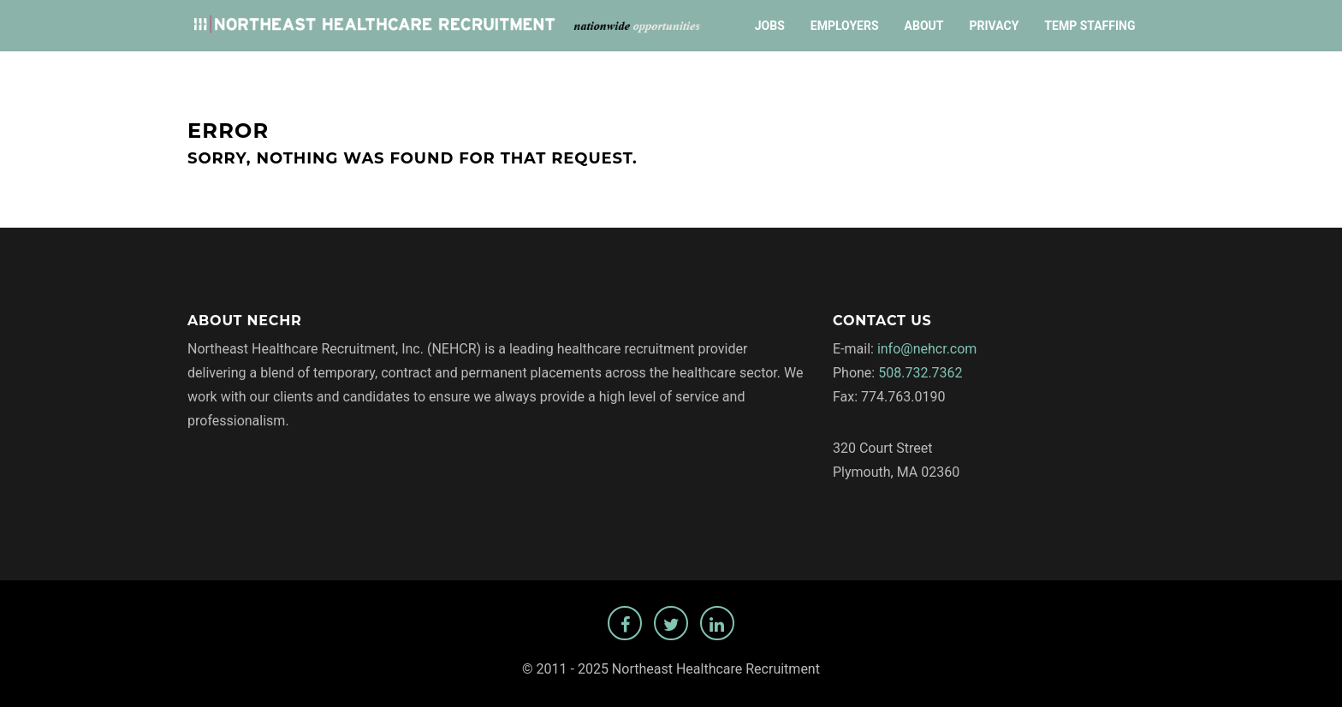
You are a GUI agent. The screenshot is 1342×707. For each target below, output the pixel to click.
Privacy (993, 26)
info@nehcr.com (927, 349)
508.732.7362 (920, 373)
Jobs (770, 26)
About (924, 26)
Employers (845, 26)
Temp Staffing (1089, 26)
